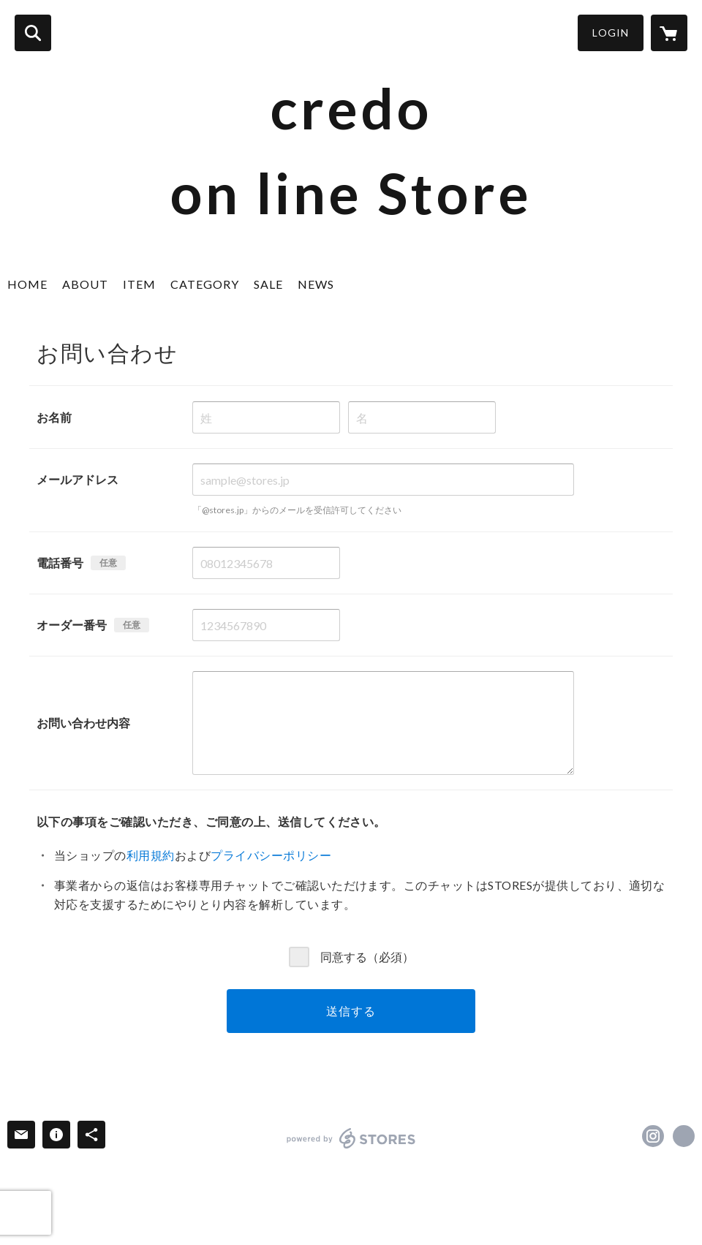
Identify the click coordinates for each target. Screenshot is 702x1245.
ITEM (139, 284)
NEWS (316, 284)
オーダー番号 (72, 625)
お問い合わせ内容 (83, 723)
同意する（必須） (367, 956)
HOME (27, 284)
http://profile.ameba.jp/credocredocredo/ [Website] (684, 1136)
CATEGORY (204, 284)
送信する (350, 1011)
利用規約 (151, 855)
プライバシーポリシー (271, 855)
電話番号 (60, 562)
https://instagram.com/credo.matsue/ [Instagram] (653, 1136)
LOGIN (610, 32)
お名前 (54, 417)
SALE (268, 284)
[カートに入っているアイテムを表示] (669, 33)
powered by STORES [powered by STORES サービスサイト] (351, 1138)
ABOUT (85, 284)
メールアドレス (77, 479)
